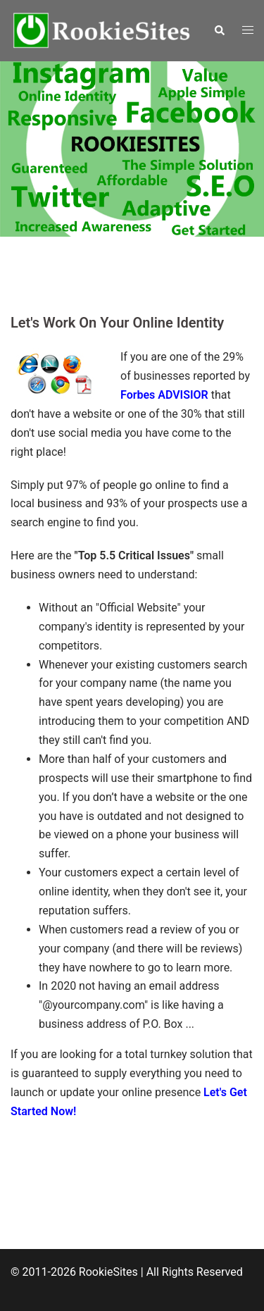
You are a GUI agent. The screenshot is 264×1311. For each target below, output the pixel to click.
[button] (219, 30)
